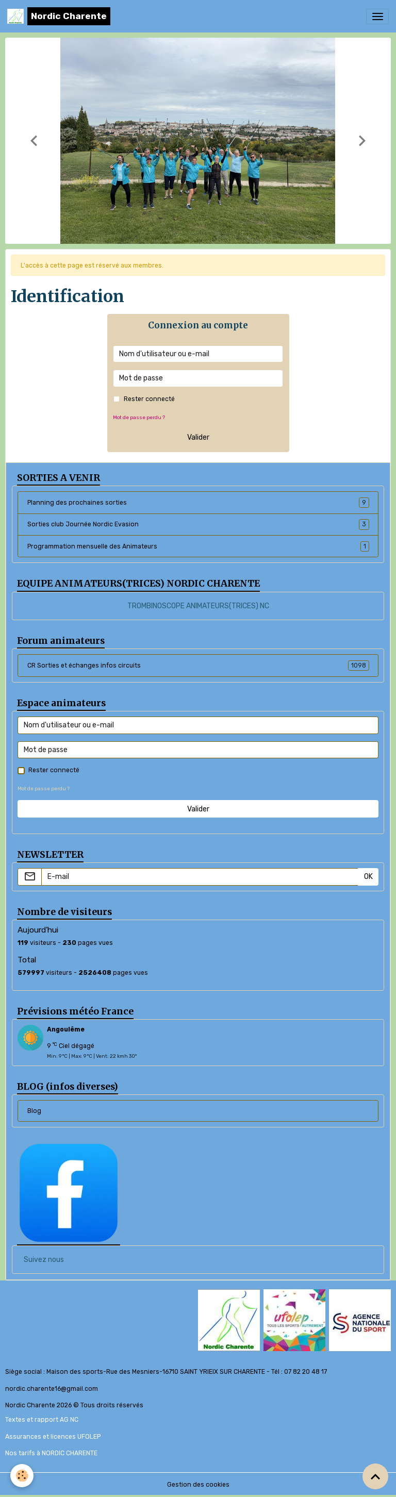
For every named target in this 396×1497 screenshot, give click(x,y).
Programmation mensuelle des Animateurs (198, 546)
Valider (198, 437)
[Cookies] (22, 1475)
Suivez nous (44, 1259)
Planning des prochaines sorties (198, 502)
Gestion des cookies (198, 1484)
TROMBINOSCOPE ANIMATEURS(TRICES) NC (198, 606)
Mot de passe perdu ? (139, 417)
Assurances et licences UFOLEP (53, 1436)
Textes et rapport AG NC (41, 1419)
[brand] (58, 16)
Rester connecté (149, 399)
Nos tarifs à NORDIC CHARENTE (51, 1453)
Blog (34, 1111)
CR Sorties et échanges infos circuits (198, 665)
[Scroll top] (375, 1476)
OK (368, 876)
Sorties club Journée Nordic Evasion (198, 524)
